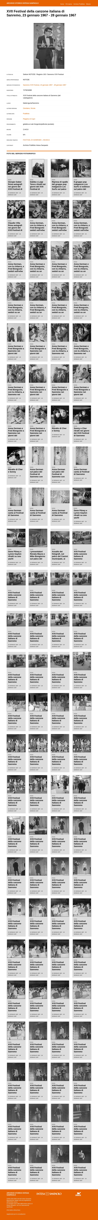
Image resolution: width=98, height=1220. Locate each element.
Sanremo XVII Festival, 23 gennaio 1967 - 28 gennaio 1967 (44, 85)
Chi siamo (69, 4)
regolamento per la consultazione (16, 1214)
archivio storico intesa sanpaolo (23, 3)
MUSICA (46, 140)
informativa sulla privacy (13, 1210)
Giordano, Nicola (29, 108)
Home (62, 4)
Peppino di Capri (29, 119)
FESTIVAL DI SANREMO (32, 140)
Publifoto (26, 114)
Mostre (88, 4)
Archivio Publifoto (79, 4)
